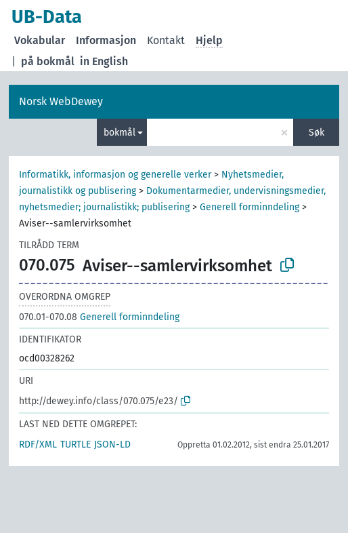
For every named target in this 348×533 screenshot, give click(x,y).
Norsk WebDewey (61, 101)
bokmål (119, 132)
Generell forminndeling (249, 207)
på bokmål (47, 61)
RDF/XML (38, 444)
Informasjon (106, 40)
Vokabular (39, 40)
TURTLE (75, 444)
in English (104, 61)
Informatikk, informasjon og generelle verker (115, 174)
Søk (316, 132)
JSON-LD (112, 444)
